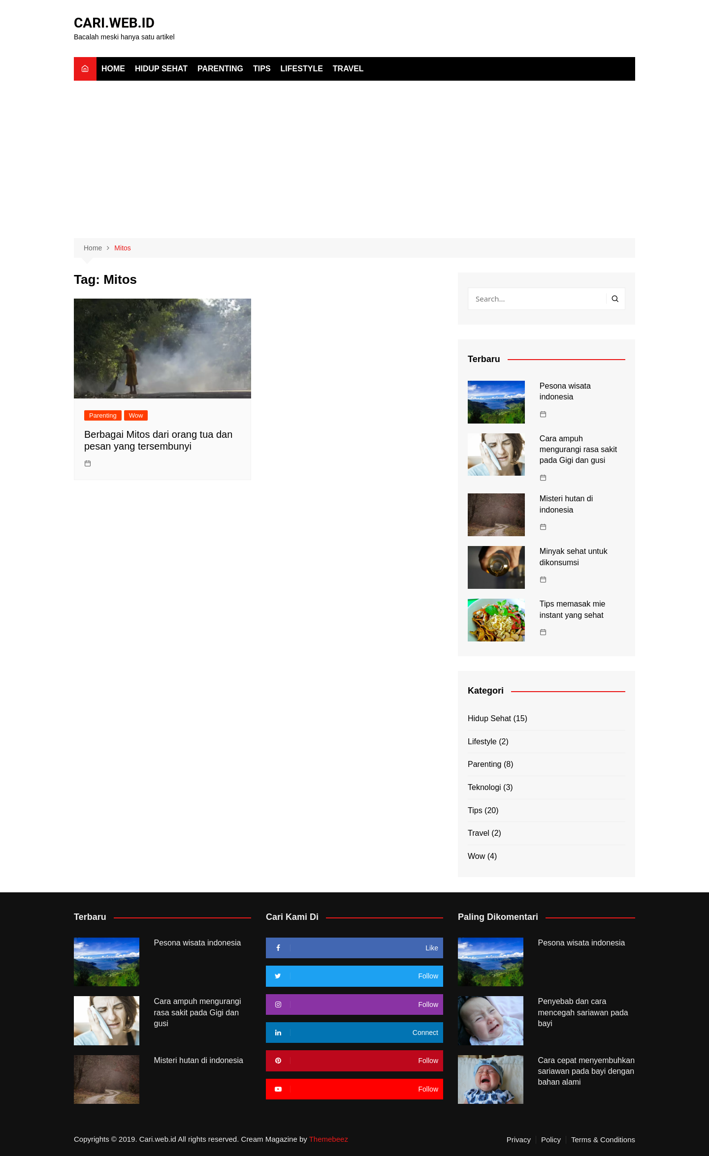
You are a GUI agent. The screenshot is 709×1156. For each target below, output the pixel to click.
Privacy (519, 1140)
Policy (551, 1140)
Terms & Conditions (603, 1140)
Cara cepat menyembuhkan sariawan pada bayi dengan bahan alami (586, 1071)
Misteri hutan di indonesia (198, 1060)
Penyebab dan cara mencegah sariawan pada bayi (583, 1012)
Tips (262, 68)
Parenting (220, 68)
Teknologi (484, 787)
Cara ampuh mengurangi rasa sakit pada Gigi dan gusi (578, 449)
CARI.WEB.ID (114, 23)
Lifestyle (302, 68)
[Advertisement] (354, 154)
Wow (136, 415)
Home (113, 68)
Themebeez (328, 1139)
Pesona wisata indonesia (197, 943)
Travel (348, 68)
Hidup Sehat (161, 68)
